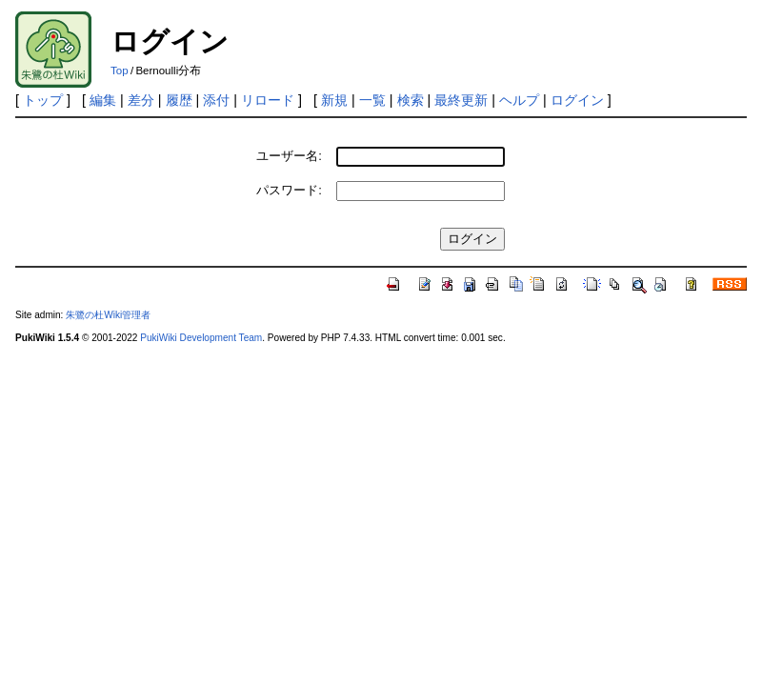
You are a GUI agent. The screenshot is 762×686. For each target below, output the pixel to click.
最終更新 (461, 100)
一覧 (372, 100)
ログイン (577, 100)
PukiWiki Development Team (201, 338)
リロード (267, 100)
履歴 (179, 100)
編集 (103, 100)
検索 (410, 100)
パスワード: (289, 190)
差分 (141, 100)
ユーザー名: (289, 156)
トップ (43, 100)
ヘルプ (519, 100)
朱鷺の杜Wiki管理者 (108, 315)
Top (119, 70)
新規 (334, 100)
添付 (216, 100)
